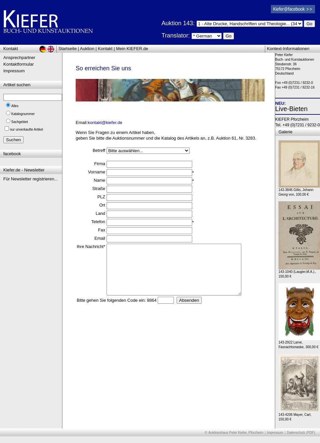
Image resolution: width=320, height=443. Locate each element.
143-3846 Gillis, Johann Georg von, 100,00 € (299, 190)
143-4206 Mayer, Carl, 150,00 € (299, 415)
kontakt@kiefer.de (105, 122)
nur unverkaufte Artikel (26, 129)
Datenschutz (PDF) (301, 432)
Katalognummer (23, 114)
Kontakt (105, 48)
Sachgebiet (19, 122)
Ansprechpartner (19, 57)
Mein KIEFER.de (132, 48)
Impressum (14, 70)
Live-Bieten (291, 108)
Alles (15, 106)
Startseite (67, 48)
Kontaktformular (18, 64)
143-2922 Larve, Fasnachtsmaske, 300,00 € (299, 343)
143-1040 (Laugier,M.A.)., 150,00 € (299, 272)
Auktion (87, 48)
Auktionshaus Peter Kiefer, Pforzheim (236, 432)
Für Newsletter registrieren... (30, 178)
